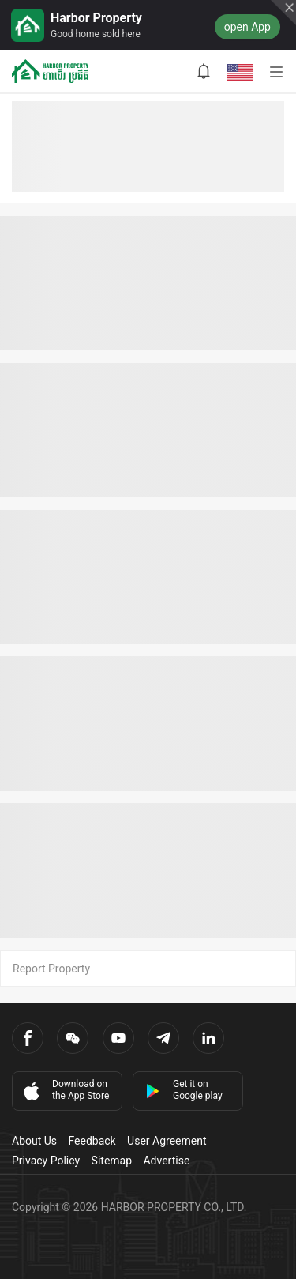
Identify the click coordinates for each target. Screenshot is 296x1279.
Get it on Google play (184, 1089)
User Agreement (166, 1140)
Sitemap (112, 1160)
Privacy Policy (46, 1160)
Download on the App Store (65, 1090)
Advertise (166, 1160)
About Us (34, 1140)
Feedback (91, 1140)
